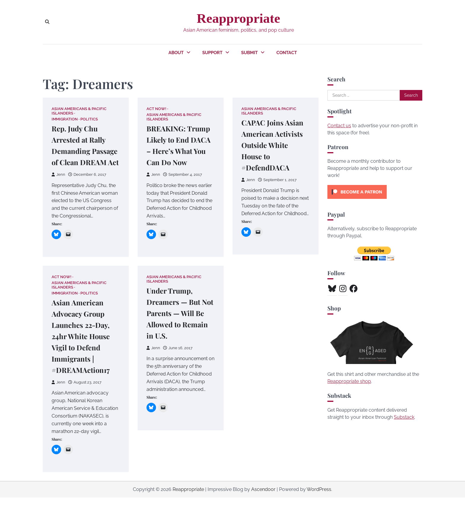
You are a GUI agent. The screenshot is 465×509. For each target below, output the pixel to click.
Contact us (339, 125)
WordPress (319, 501)
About (176, 52)
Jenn (58, 185)
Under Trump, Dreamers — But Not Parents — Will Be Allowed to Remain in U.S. (178, 324)
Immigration (65, 119)
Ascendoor (263, 501)
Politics (89, 119)
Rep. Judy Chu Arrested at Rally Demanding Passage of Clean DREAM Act (81, 151)
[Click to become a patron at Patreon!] (357, 200)
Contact (286, 52)
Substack (404, 417)
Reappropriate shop (349, 381)
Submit (249, 52)
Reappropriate (238, 18)
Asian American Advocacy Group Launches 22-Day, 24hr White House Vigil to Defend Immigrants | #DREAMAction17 (82, 347)
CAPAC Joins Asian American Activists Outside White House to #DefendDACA (274, 145)
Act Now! (156, 109)
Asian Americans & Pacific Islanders (79, 111)
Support (212, 52)
